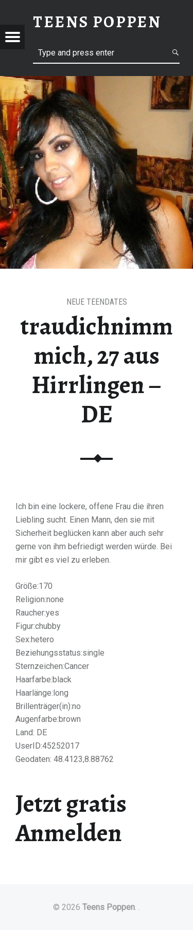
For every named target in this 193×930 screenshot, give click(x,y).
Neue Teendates (96, 302)
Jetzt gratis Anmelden (71, 818)
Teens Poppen (108, 907)
